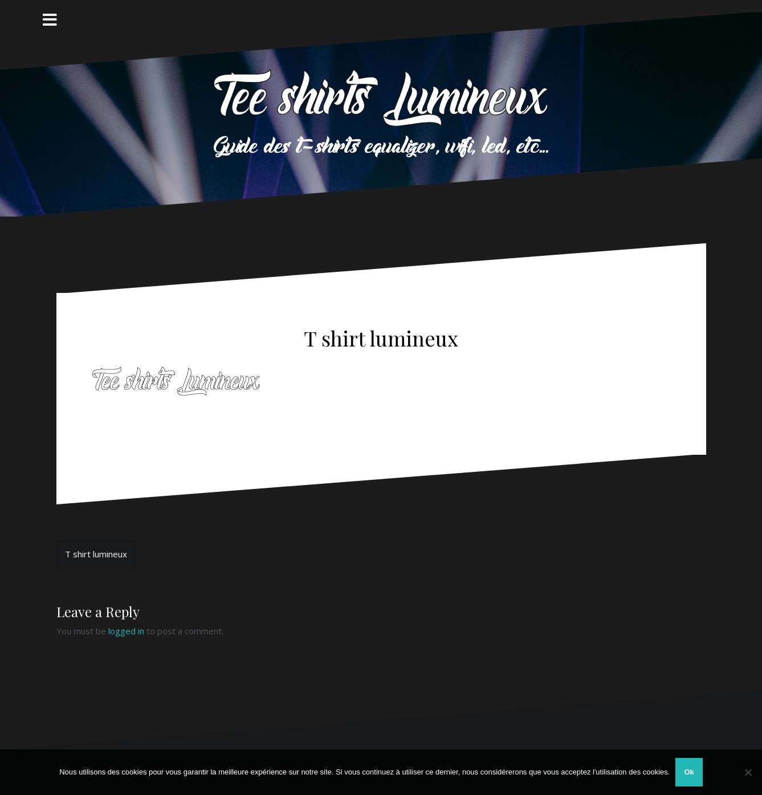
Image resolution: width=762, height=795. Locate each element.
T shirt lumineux (96, 554)
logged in (126, 631)
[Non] (747, 772)
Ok (689, 772)
